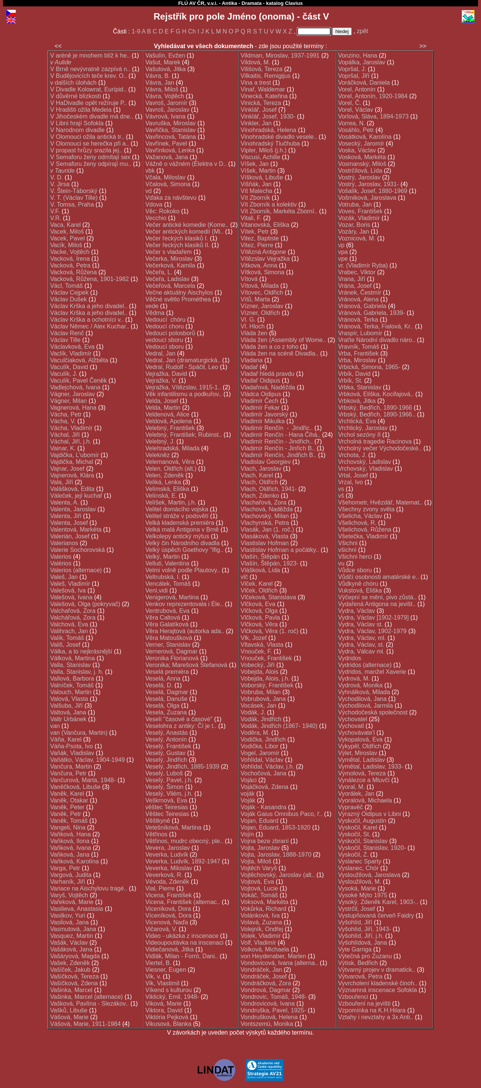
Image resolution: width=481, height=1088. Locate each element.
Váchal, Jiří (65, 435)
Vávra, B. (157, 76)
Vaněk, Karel (67, 793)
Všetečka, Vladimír (363, 536)
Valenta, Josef (69, 523)
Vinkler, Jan (255, 123)
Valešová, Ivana (71, 597)
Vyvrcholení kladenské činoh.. (377, 983)
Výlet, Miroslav (357, 753)
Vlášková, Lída (260, 570)
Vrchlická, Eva (357, 421)
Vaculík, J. (63, 374)
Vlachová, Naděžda (266, 509)
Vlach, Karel (256, 475)
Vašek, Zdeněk (70, 963)
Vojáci (248, 780)
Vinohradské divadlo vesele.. (278, 137)
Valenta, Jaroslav (73, 509)
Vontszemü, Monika (266, 1024)
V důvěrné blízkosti (75, 96)
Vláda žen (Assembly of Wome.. (283, 340)
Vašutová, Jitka (165, 69)
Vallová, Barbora (72, 678)
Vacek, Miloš (67, 231)
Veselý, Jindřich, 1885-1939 (182, 766)
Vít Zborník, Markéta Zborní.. (279, 211)
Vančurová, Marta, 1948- (83, 780)
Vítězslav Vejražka (265, 258)
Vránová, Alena (358, 299)
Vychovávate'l (356, 732)
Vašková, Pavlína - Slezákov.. (89, 1003)
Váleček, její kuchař (76, 495)
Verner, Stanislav (168, 644)
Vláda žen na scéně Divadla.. (279, 353)
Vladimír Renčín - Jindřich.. (276, 441)
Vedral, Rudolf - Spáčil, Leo (181, 367)
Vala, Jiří (61, 482)
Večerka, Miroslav (169, 258)
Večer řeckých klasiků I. (176, 238)
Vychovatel (353, 719)
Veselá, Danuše (166, 699)
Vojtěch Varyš (258, 868)
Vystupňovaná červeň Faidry (376, 915)
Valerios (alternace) (76, 570)
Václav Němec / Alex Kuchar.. (89, 326)
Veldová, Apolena (168, 421)
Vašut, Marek (162, 62)
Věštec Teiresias (167, 814)
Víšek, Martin (257, 170)
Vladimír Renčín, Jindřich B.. (278, 455)
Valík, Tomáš (67, 638)
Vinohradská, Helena (268, 130)
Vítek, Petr (254, 231)
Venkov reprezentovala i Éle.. (184, 604)
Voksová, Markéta (264, 902)
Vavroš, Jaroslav (167, 109)
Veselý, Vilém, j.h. (169, 793)
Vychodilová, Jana (362, 699)
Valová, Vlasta (69, 699)
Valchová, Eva (69, 624)
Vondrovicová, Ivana (267, 1003)
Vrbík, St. (350, 380)
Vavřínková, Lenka (170, 150)
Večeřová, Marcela (170, 286)
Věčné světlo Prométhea (178, 299)
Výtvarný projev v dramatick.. (376, 969)
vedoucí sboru (164, 340)
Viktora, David (164, 1010)
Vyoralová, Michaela (365, 800)
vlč (244, 577)
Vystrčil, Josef (356, 909)
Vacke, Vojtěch (69, 252)
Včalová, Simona (168, 184)
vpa (343, 252)
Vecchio (155, 218)
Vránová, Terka (358, 319)
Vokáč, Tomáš (259, 895)
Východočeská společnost (373, 712)
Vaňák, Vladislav (72, 753)
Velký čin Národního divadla (182, 543)
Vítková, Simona (262, 272)
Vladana (251, 360)
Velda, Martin (162, 407)
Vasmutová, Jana (73, 929)
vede (152, 306)
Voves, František (360, 211)
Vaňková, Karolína (74, 861)
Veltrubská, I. (162, 577)
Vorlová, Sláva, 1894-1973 (373, 116)
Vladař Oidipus (260, 380)
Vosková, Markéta (362, 157)
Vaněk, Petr (65, 814)
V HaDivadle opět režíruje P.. (88, 103)
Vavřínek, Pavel (166, 143)
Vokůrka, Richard (263, 909)
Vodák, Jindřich (260, 719)
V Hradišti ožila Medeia (81, 109)
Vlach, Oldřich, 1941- (268, 489)
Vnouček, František (266, 658)
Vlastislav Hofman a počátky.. (279, 550)
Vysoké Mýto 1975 (362, 895)
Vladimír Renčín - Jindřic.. (276, 428)
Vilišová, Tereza (261, 69)
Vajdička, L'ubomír (74, 455)
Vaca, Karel (65, 225)
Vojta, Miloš (255, 861)
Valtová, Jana (68, 712)
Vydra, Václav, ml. (362, 638)
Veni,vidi (156, 590)
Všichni (348, 543)
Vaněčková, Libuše (75, 787)
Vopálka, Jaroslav (361, 62)
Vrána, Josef (355, 286)
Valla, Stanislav (70, 665)
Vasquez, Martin (71, 936)
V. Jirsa (60, 184)
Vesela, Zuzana (166, 712)
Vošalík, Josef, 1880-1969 (372, 191)
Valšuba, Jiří (66, 705)
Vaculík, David (69, 367)
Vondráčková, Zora (265, 983)
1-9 (136, 31)
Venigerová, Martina (172, 597)
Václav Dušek (68, 299)
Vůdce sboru (355, 570)
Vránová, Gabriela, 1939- (371, 313)
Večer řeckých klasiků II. (177, 245)
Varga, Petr (65, 868)
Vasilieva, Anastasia (76, 909)
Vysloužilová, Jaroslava (369, 875)
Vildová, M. (255, 62)
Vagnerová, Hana (73, 407)
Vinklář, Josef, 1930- (267, 116)
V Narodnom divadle (77, 130)
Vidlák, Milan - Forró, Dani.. (181, 956)
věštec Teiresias (166, 807)
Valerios (60, 556)
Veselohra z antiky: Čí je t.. (180, 726)
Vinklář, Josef (258, 109)
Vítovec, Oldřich (261, 292)
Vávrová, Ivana (165, 116)
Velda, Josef (161, 401)
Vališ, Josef (65, 644)
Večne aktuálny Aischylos (179, 292)
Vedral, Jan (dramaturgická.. (183, 360)
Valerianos (64, 543)
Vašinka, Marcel (71, 990)
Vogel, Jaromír (259, 753)
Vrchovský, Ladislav (364, 462)
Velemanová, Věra (170, 462)
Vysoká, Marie (357, 888)
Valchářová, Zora (72, 617)
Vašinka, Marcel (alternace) (86, 997)
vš (341, 495)
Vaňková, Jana (69, 854)
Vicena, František (168, 895)
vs (341, 489)
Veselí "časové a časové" (179, 719)
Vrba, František (358, 353)
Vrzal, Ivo (350, 482)
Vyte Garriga (355, 949)
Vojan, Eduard (259, 821)
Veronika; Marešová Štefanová (186, 665)
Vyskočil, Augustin (362, 821)
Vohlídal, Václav (261, 760)
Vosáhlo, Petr (356, 130)
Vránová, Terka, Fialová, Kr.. (375, 326)
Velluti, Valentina (167, 563)
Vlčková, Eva (257, 604)
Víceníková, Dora (168, 915)
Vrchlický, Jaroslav (363, 428)
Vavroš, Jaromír (166, 103)
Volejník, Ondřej (261, 929)
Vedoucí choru (164, 326)
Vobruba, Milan (260, 692)
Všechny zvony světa (366, 509)
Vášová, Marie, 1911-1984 (85, 1024)
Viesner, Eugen (165, 969)
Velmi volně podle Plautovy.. (182, 570)
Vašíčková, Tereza (74, 976)
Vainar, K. (63, 448)
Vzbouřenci (353, 997)
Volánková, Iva (260, 915)
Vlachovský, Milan (264, 516)
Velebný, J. (160, 441)
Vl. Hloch (252, 326)
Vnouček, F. (256, 651)
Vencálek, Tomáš (168, 583)
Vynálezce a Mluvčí (364, 780)
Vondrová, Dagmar (265, 990)
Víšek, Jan (254, 164)
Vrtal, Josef (353, 475)
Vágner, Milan (68, 401)
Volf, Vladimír (258, 942)
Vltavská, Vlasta (261, 644)
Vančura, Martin (71, 766)
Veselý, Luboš (164, 773)
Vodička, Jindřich (263, 739)
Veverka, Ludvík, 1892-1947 (182, 861)
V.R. (55, 218)
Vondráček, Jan (261, 969)
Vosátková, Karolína (365, 137)
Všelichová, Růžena (364, 529)
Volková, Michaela (264, 949)
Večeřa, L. (158, 272)
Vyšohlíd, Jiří (355, 922)
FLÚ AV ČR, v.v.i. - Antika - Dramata (220, 3)
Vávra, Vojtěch (164, 96)
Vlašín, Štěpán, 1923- (269, 563)
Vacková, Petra (70, 265)
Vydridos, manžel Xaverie (372, 672)
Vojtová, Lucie (259, 888)
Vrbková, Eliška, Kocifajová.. (376, 394)
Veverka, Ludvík (166, 854)
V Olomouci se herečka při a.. (89, 143)
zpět (362, 31)
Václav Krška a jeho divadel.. (88, 306)
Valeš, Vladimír (70, 583)
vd (148, 191)
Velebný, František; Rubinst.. (183, 435)
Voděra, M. (254, 732)
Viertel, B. (158, 963)
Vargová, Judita (70, 875)
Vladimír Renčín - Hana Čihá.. (280, 435)
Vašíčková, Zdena (74, 983)
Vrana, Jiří (351, 279)
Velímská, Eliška (167, 489)
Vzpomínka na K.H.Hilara (372, 1010)
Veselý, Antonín (166, 739)
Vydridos (350, 658)
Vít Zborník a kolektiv (268, 204)
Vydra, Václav (356, 611)
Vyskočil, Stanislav (363, 841)
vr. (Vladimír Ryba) (363, 265)
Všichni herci (355, 556)
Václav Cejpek (69, 292)
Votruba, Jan (355, 204)
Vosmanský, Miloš (362, 164)
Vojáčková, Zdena (264, 787)
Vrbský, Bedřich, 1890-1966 (375, 407)
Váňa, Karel (66, 739)
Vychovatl (351, 726)
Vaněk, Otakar (69, 800)
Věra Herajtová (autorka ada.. (184, 631)
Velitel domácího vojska (176, 509)
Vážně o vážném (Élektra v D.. (186, 164)
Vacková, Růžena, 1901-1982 (89, 279)
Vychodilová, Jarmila (365, 705)
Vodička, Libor (259, 746)
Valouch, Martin (70, 692)
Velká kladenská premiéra (179, 523)
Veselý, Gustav (165, 753)
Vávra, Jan (159, 82)
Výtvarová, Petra (360, 976)
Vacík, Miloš (66, 245)
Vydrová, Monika (360, 685)
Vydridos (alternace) (365, 665)
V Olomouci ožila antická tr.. (87, 137)
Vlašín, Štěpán (260, 556)
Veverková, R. (164, 875)
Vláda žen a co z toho (269, 346)
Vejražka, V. (161, 380)
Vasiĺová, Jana (69, 922)
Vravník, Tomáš (358, 346)
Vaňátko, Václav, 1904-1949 (87, 760)
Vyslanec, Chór (358, 868)
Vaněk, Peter (67, 807)
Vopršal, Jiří (354, 76)
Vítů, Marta (255, 299)
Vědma (155, 313)
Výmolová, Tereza (362, 773)
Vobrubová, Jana (263, 699)
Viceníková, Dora (168, 909)
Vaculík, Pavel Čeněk (78, 380)
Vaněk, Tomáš (69, 821)
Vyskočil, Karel (357, 827)
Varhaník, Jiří (67, 881)
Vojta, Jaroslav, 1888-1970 (275, 854)
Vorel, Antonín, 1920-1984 (373, 96)
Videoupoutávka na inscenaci (184, 942)
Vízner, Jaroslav (261, 306)
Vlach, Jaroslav (260, 468)
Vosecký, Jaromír (361, 143)
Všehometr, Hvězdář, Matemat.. (380, 502)
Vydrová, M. (354, 678)
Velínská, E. (161, 495)
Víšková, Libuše (261, 177)
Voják (247, 800)
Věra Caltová (162, 617)
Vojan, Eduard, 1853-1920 (275, 827)
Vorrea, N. (351, 123)
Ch (192, 31)
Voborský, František (266, 685)
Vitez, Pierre (256, 245)
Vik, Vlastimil (162, 983)
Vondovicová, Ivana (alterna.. (279, 963)
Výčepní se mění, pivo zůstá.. (377, 597)
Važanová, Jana (166, 157)
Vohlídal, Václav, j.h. (267, 766)
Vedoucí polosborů (170, 333)
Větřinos (156, 834)
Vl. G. (248, 319)
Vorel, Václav (355, 109)
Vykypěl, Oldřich (359, 746)
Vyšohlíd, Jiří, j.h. (361, 936)
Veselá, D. (159, 685)
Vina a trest (255, 82)
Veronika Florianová (171, 658)
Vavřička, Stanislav (170, 130)
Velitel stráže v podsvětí (177, 516)
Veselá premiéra (167, 672)
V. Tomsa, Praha (72, 204)
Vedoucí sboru (164, 346)
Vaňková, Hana (70, 834)
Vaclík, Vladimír (70, 353)
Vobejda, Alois (259, 672)
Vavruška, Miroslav (170, 123)
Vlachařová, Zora (263, 502)
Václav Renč (67, 333)
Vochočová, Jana (263, 773)
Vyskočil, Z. (353, 854)
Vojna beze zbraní (264, 841)
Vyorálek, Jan (356, 793)
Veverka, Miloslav (168, 868)
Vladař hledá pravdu (267, 374)
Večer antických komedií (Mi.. (184, 231)
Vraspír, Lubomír (360, 333)
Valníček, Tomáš (72, 685)
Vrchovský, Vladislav (365, 468)
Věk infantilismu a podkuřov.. (183, 394)
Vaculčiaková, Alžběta (79, 360)
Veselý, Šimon (164, 787)
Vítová (248, 279)
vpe (343, 258)
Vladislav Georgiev (265, 462)
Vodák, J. (252, 712)
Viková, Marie (163, 1003)
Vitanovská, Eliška (264, 225)
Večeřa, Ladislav (167, 279)
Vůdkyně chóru (358, 583)
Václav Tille (65, 340)
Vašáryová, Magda (75, 956)
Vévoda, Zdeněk (167, 881)
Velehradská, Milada (172, 448)
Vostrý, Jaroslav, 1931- (368, 184)
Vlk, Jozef (253, 638)
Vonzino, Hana (357, 55)
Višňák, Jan (255, 184)
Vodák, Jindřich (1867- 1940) (279, 726)
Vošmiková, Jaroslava (367, 198)
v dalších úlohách (73, 82)
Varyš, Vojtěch (69, 895)
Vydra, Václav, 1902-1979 (372, 631)
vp (341, 245)
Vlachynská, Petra (264, 523)
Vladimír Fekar (260, 407)
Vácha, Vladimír (71, 428)
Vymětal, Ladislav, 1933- (370, 766)
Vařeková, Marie (71, 902)
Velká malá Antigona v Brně (182, 529)
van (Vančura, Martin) (78, 732)
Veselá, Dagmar (166, 692)
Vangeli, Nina (67, 827)
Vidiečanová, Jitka (169, 949)
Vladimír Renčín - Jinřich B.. (277, 448)
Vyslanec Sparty (359, 861)
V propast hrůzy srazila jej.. (86, 150)
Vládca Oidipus (260, 394)
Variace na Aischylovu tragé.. (88, 888)
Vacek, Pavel (67, 238)
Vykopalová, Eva (360, 739)
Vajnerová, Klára (72, 475)
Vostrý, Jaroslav (359, 177)
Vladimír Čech (259, 401)
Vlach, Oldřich (259, 482)
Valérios (60, 563)
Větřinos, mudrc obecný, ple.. (184, 841)
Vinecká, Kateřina (263, 96)
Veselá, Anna (162, 678)
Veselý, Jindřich (166, 760)
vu (341, 563)
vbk (150, 170)
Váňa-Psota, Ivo (71, 746)
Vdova (153, 204)
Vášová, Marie (69, 1017)
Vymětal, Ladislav (361, 760)
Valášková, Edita (72, 489)
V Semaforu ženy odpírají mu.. (90, 164)
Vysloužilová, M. (359, 881)
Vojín (247, 834)
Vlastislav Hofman (264, 543)
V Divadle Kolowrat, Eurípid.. (88, 89)
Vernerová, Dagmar (171, 651)
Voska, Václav (357, 150)
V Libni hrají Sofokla (76, 123)
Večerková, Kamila (170, 265)
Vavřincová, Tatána (170, 137)
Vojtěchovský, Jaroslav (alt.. (277, 875)
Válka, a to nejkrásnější (81, 651)
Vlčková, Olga (259, 611)
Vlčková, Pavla (260, 617)
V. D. (56, 177)
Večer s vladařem (168, 252)
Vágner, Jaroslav (72, 394)
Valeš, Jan (64, 577)
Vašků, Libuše (68, 1010)
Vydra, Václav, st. (361, 644)
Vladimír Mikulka (262, 421)
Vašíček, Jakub (70, 969)
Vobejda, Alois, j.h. (265, 678)
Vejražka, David (166, 374)
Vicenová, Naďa (166, 922)
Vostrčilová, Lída (360, 170)
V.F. (55, 211)
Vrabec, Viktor (357, 272)
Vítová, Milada (259, 286)
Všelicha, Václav (360, 516)
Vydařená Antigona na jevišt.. (377, 604)
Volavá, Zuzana (261, 922)
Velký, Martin (162, 556)
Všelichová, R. (357, 523)
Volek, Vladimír (260, 936)
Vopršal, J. (352, 69)
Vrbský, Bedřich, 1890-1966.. (377, 414)
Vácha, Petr (66, 414)
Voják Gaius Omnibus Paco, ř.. (281, 814)
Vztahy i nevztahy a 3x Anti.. (375, 1017)
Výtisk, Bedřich (358, 963)
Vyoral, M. (351, 787)
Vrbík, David (354, 374)
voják (247, 793)
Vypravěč (350, 807)
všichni (347, 550)
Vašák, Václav (69, 942)
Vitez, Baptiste (259, 238)
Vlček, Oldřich (259, 590)
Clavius (294, 3)
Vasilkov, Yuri (67, 915)
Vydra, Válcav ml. (361, 651)
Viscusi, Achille (260, 157)
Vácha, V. (63, 421)
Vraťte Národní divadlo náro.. (377, 340)
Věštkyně (157, 821)
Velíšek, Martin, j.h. (170, 502)
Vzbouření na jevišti (364, 1003)
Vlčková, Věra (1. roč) (269, 631)
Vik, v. (153, 976)
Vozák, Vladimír (359, 218)
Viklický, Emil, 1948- (172, 997)
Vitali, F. (251, 218)
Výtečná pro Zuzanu (365, 956)
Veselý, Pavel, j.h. (169, 780)
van (55, 726)
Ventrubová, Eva (167, 611)
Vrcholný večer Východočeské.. (380, 448)
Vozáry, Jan (353, 231)
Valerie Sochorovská (77, 550)
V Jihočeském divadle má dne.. (91, 116)
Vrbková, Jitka (357, 401)
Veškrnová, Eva (166, 800)
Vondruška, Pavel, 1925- (273, 1010)
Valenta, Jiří (65, 516)
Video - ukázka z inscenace (181, 936)
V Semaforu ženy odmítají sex (90, 157)
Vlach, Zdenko (259, 495)
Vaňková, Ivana (70, 848)
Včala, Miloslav (165, 177)
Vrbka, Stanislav (359, 387)
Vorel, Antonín (357, 89)
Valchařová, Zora (72, 611)
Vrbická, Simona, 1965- (369, 367)
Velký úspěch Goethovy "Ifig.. (184, 550)
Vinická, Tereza (260, 103)
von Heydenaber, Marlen (273, 956)
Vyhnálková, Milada (364, 692)
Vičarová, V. (161, 929)
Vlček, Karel (256, 583)
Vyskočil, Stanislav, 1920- (372, 848)
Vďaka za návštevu (171, 198)
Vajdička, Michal (71, 462)
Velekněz (157, 455)
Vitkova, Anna (258, 265)
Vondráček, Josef (263, 976)
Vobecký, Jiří (257, 665)
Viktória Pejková (166, 1017)
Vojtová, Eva (257, 881)
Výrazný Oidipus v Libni (369, 814)
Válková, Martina (72, 658)
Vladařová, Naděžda (267, 387)
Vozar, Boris (354, 225)
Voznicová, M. (357, 238)
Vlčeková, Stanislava (268, 597)
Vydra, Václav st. (360, 624)
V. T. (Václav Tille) (73, 198)
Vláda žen (253, 333)
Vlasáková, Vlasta (264, 536)
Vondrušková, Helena (269, 1017)
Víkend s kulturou (168, 990)
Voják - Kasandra (263, 807)
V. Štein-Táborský (73, 191)
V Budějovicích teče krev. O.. (88, 76)
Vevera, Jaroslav (167, 848)
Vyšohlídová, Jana (362, 942)
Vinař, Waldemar (262, 89)
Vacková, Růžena (73, 272)
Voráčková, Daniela (364, 82)
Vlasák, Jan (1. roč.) (267, 529)
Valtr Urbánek (68, 719)
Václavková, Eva (72, 346)
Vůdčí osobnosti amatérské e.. (378, 577)
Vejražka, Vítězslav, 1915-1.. (183, 387)
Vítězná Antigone (263, 252)
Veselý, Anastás (166, 732)
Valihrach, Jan (69, 631)
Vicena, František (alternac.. (182, 902)
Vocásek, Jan (258, 705)
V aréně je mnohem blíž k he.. (90, 55)
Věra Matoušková (168, 638)
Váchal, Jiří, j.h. (70, 441)
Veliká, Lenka (163, 482)
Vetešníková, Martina (173, 827)
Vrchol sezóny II (359, 435)
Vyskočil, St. (354, 834)
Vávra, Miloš (161, 89)
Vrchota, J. (352, 455)
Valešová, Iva (68, 590)
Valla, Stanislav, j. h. (76, 672)
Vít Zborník (255, 198)
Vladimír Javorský (264, 414)
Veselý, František (168, 746)
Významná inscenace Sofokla (377, 990)
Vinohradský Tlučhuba (270, 143)
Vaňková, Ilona (69, 841)
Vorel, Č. (349, 103)
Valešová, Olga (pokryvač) (85, 604)
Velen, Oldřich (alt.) (171, 468)
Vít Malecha (256, 191)
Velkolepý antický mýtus (177, 536)
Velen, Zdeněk (164, 475)
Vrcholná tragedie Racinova (375, 441)
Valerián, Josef (69, 536)
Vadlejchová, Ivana (75, 387)
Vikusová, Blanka (168, 1024)
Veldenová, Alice (167, 414)
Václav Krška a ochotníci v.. (86, 319)
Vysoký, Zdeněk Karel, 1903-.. (378, 902)
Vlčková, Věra (259, 624)
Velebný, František (170, 428)
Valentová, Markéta (75, 529)
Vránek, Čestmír (359, 292)
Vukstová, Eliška (360, 590)
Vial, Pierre (160, 888)
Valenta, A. (64, 502)
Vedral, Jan (160, 353)
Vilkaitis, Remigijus (265, 76)
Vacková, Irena (70, 258)
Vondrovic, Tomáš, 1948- (273, 997)
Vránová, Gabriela (362, 306)
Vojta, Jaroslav (260, 848)
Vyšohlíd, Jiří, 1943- (364, 929)
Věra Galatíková (167, 624)
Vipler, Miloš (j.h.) (263, 150)
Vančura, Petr (68, 773)
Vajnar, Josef (67, 468)
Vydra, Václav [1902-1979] (373, 617)
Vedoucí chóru (165, 319)
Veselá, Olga (162, 705)
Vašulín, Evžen (165, 55)
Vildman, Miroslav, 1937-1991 (279, 55)
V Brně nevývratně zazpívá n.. (90, 69)
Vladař (249, 367)
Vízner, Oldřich (260, 313)
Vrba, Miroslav (357, 360)
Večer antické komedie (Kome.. (186, 225)
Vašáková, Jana (71, 949)
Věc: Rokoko (162, 211)
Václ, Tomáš (66, 286)
